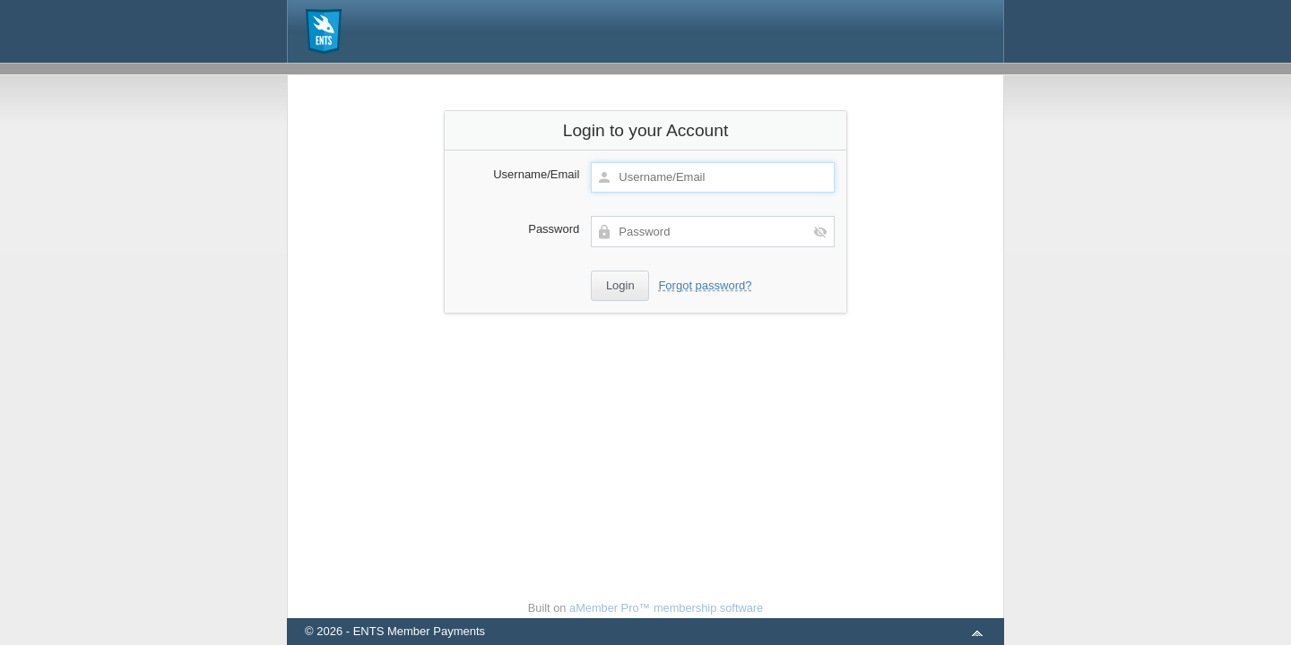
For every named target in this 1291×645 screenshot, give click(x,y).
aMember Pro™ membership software (666, 608)
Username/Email (536, 174)
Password (553, 229)
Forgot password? (704, 285)
